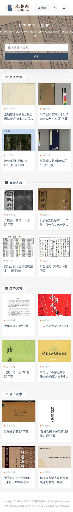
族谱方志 (16, 182)
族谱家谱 (9, 214)
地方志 (8, 260)
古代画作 (9, 109)
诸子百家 (16, 394)
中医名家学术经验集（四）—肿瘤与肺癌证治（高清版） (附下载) (18, 482)
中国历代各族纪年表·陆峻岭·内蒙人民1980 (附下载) (53, 376)
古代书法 (45, 109)
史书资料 (16, 288)
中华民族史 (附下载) (16, 326)
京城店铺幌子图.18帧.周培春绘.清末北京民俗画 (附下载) (18, 119)
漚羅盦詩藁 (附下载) (16, 431)
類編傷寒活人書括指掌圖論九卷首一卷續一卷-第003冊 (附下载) (54, 482)
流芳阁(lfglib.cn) (40, 501)
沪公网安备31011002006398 (52, 505)
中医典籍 (45, 426)
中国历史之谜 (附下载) (54, 326)
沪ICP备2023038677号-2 (19, 505)
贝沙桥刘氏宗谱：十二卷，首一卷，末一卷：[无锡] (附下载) (54, 224)
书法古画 (16, 77)
